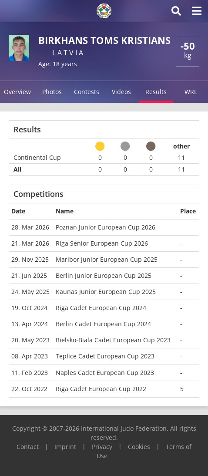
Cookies (139, 446)
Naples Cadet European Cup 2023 (105, 372)
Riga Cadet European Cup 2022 (101, 389)
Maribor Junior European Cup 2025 (107, 259)
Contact (28, 446)
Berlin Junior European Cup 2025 (103, 275)
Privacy (102, 446)
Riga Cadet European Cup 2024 (101, 308)
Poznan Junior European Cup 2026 (105, 227)
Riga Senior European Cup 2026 (102, 243)
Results (156, 92)
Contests (86, 92)
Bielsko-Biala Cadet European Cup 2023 (113, 340)
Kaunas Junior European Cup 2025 (106, 291)
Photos (52, 92)
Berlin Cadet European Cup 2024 (103, 324)
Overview (17, 92)
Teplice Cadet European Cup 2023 (105, 356)
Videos (121, 92)
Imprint (65, 446)
